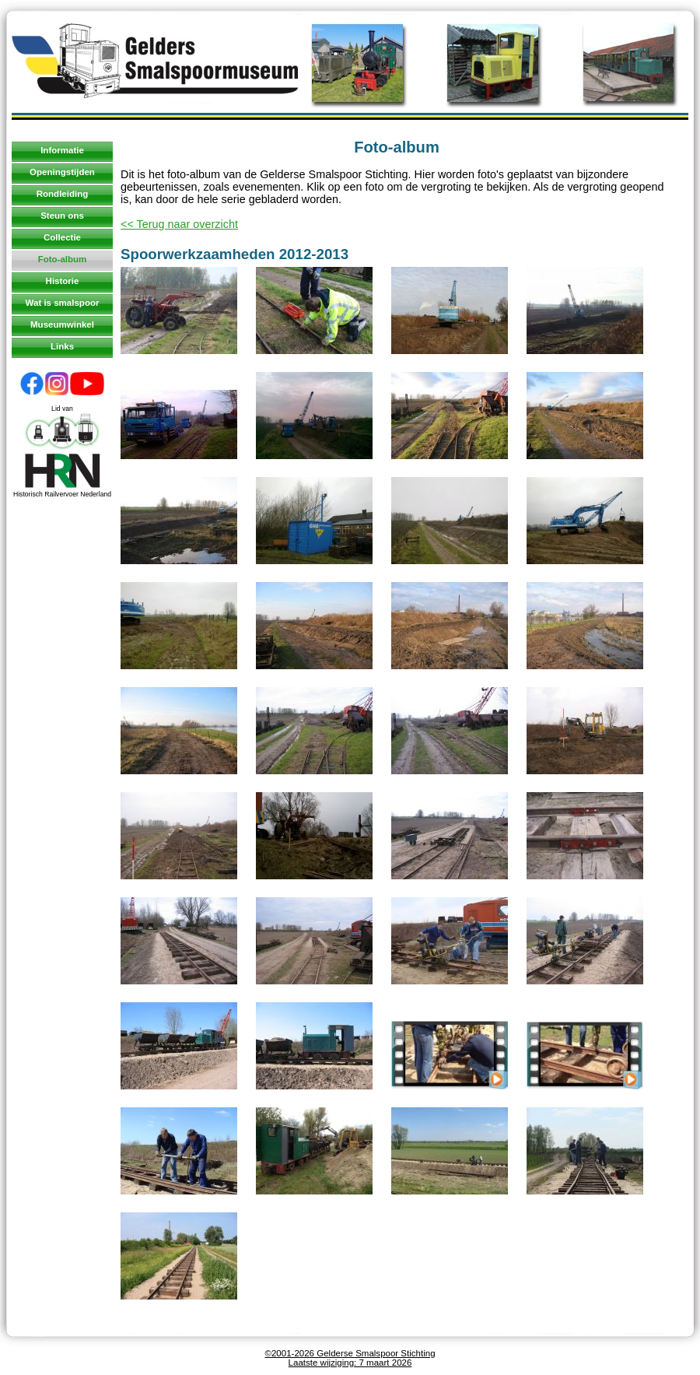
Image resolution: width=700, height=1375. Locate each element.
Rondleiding (63, 193)
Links (62, 346)
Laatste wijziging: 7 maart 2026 (350, 1362)
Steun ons (62, 215)
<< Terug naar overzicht (179, 224)
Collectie (62, 237)
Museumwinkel (62, 324)
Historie (62, 281)
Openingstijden (62, 172)
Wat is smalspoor (63, 302)
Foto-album (62, 259)
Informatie (62, 150)
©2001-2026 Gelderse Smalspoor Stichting (349, 1353)
